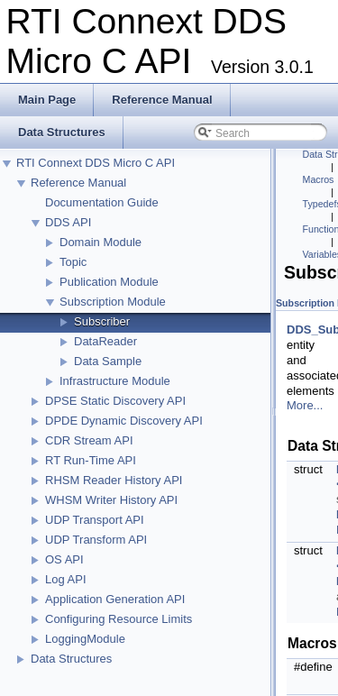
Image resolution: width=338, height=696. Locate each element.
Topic (73, 262)
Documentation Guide (102, 202)
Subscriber (102, 321)
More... (305, 405)
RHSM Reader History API (113, 480)
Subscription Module (112, 301)
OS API (64, 559)
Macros (318, 179)
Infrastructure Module (114, 381)
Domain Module (100, 242)
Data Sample (108, 361)
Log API (66, 579)
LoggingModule (85, 639)
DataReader (105, 341)
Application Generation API (115, 599)
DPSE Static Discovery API (115, 401)
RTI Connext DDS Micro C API (95, 162)
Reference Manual (78, 182)
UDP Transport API (94, 520)
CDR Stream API (89, 440)
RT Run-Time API (90, 460)
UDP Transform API (96, 539)
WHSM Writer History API (111, 500)
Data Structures (71, 658)
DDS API (68, 222)
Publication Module (109, 281)
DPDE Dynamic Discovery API (124, 420)
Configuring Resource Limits (118, 619)
